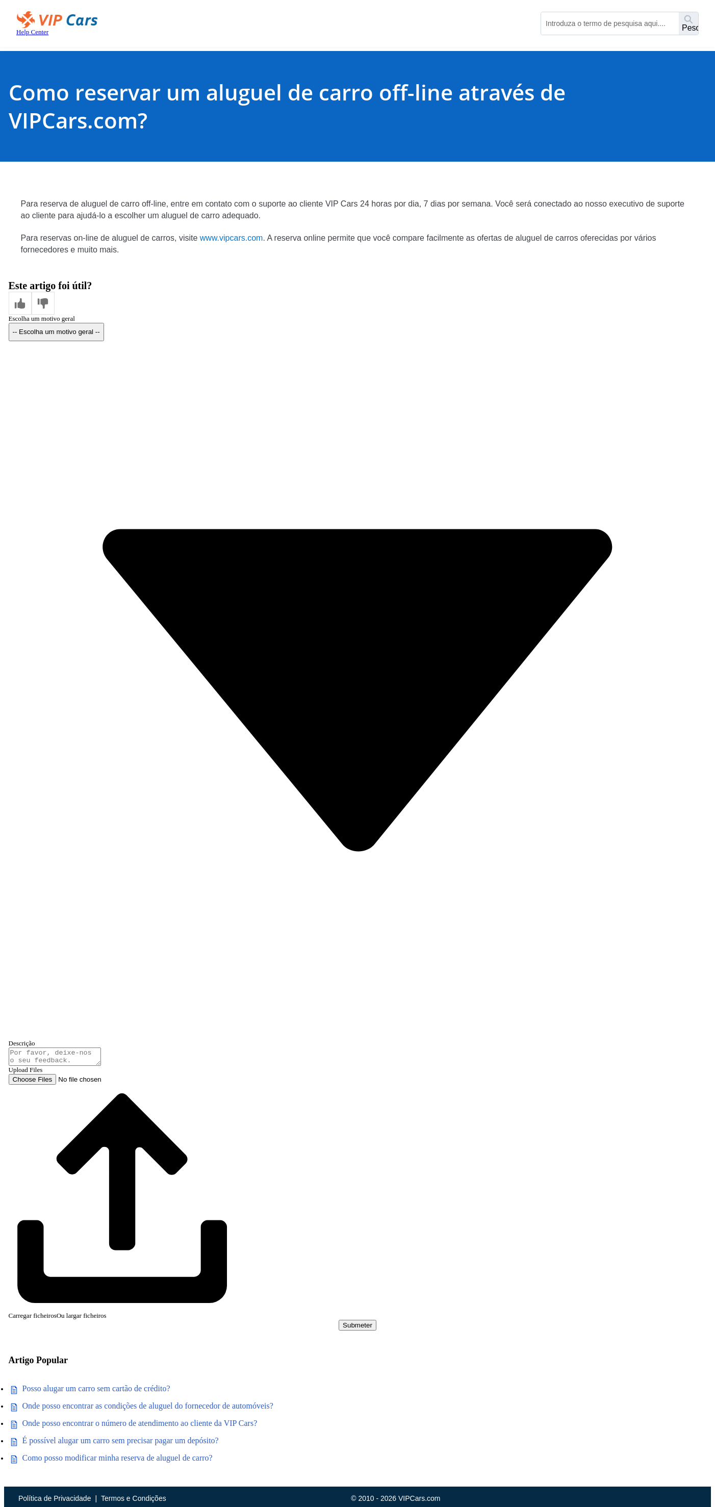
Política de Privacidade (54, 1498)
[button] (20, 303)
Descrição (22, 1043)
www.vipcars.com (231, 238)
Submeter (357, 1328)
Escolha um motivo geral (42, 318)
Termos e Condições (133, 1498)
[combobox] (610, 23)
